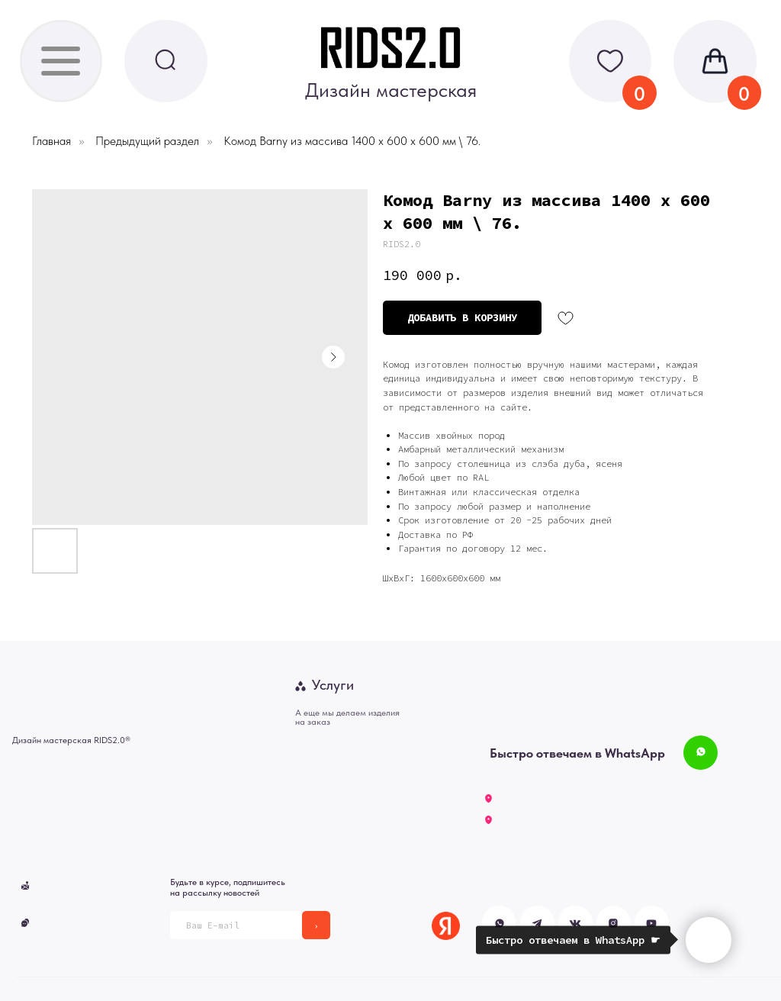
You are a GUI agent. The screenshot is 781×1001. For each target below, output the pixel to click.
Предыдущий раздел (147, 141)
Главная (51, 141)
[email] (236, 925)
